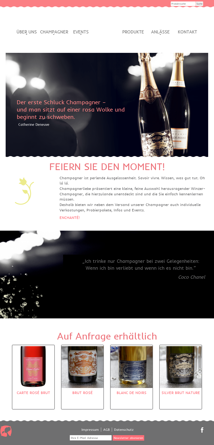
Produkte (133, 32)
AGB (106, 429)
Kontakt (187, 32)
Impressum (90, 429)
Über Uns (27, 32)
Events (81, 32)
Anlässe (160, 32)
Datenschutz (124, 429)
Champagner (53, 32)
